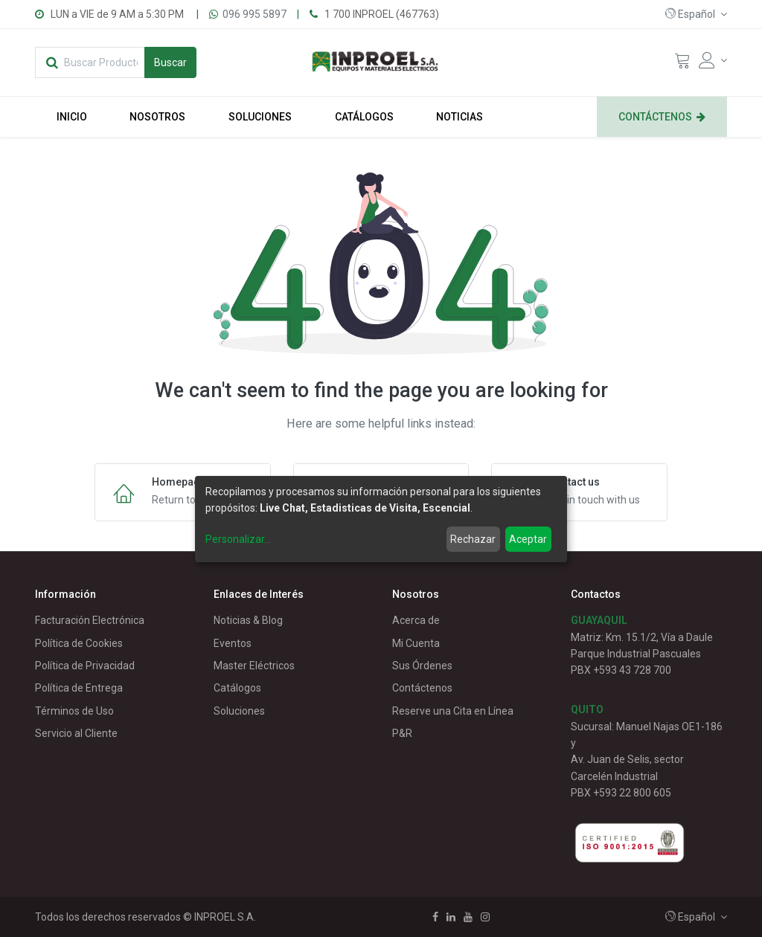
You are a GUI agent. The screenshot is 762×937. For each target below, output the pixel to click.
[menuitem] (72, 117)
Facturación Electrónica (89, 620)
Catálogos (237, 688)
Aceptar (528, 539)
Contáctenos (422, 688)
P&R (402, 733)
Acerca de (416, 620)
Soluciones (239, 711)
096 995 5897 (254, 14)
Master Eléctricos (254, 666)
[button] (696, 14)
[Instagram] (485, 917)
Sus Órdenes (422, 666)
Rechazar (473, 539)
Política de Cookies (79, 643)
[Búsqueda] (170, 62)
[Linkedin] (450, 917)
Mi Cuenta (416, 643)
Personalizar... (238, 539)
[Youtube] (468, 917)
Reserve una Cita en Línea (452, 711)
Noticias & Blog (248, 620)
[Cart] (682, 64)
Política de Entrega (79, 688)
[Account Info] (713, 60)
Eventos (233, 643)
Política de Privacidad (85, 666)
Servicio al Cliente (76, 733)
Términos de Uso (74, 711)
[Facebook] (435, 917)
